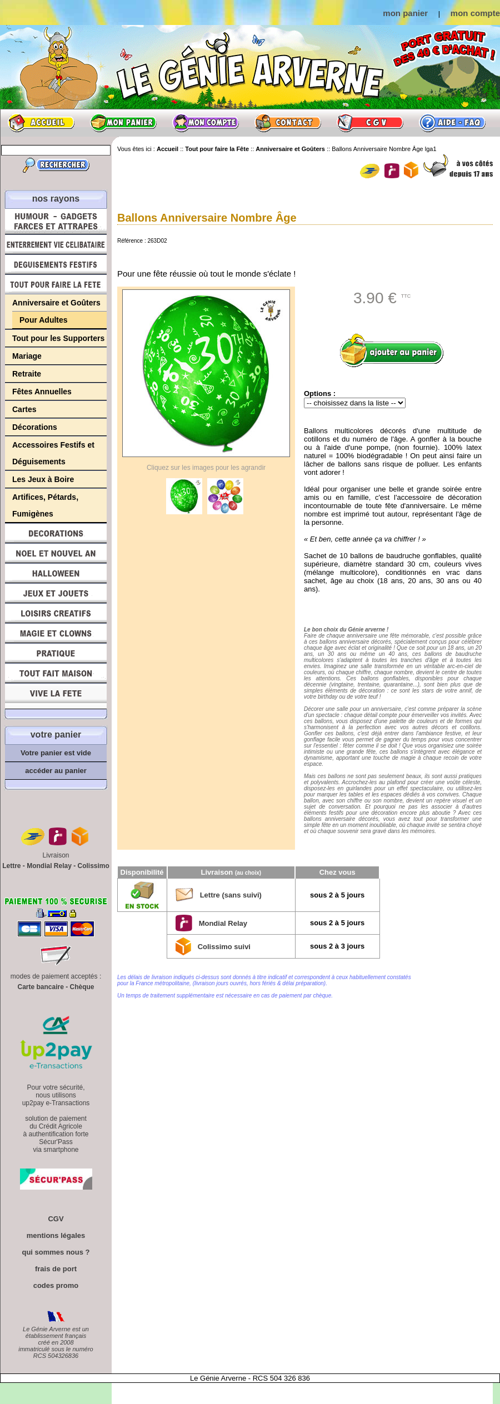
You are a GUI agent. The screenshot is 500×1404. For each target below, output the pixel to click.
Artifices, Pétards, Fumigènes (45, 505)
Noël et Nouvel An (56, 553)
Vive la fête (56, 696)
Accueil (41, 122)
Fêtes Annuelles (42, 391)
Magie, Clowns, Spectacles (56, 633)
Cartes (24, 409)
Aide (452, 122)
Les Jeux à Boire (43, 479)
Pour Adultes (43, 319)
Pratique (56, 653)
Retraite (26, 373)
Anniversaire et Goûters (56, 302)
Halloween (56, 573)
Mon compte (205, 122)
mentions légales (56, 1235)
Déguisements (56, 264)
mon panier (405, 13)
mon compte (475, 13)
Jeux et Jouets (56, 593)
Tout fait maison (56, 673)
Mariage (27, 356)
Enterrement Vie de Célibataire (56, 244)
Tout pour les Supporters (58, 338)
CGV (370, 122)
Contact (287, 122)
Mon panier (123, 122)
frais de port (56, 1269)
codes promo (56, 1285)
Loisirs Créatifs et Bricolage (56, 613)
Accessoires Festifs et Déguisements (53, 453)
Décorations (34, 427)
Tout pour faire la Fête (56, 284)
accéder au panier (56, 770)
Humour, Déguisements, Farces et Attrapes (56, 221)
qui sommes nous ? (55, 1252)
